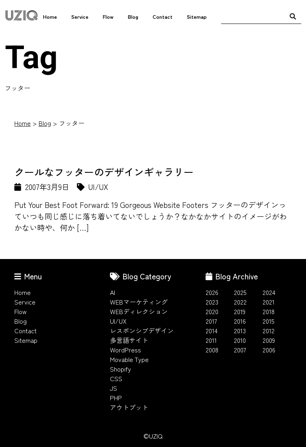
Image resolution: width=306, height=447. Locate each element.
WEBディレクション (139, 311)
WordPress (125, 349)
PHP (116, 397)
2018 (269, 311)
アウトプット (129, 407)
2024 (269, 292)
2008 (212, 349)
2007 (240, 349)
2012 (269, 330)
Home (50, 16)
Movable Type (129, 359)
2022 (240, 302)
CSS (116, 378)
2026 (212, 292)
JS (113, 388)
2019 (239, 311)
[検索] (292, 16)
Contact (163, 16)
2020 (212, 311)
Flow (108, 16)
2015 (269, 321)
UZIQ (21, 16)
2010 (240, 340)
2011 (211, 340)
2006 (269, 349)
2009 (269, 340)
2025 (240, 292)
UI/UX (118, 321)
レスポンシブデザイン (142, 330)
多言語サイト (129, 340)
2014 (212, 330)
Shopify (120, 369)
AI (112, 292)
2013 (240, 330)
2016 (240, 321)
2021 (269, 302)
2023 (212, 302)
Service (79, 16)
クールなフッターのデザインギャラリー (104, 171)
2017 (211, 321)
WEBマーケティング (139, 302)
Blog (133, 16)
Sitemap (197, 16)
